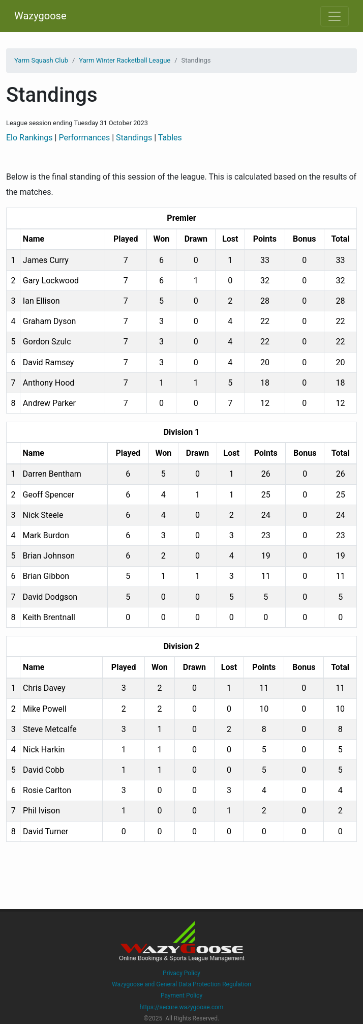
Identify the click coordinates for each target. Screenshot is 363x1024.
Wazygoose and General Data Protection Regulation (181, 984)
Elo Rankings (29, 137)
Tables (170, 137)
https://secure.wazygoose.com (182, 1007)
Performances (84, 137)
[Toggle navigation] (334, 16)
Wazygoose (40, 16)
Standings (134, 137)
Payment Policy (181, 995)
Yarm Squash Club (41, 60)
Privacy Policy (181, 973)
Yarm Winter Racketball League (124, 60)
